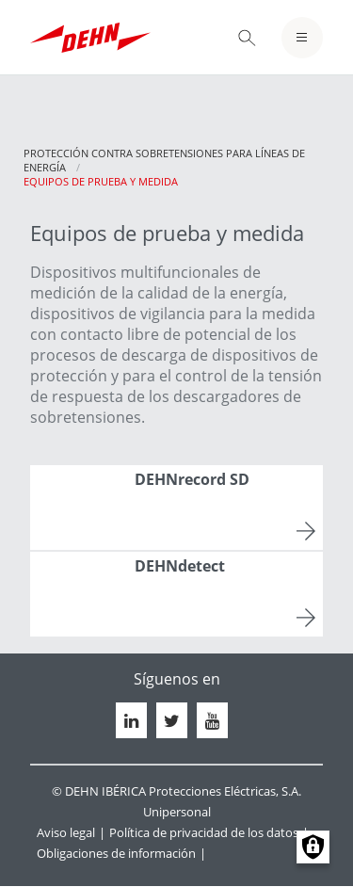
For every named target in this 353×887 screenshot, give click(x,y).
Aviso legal (66, 832)
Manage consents (313, 847)
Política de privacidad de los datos (203, 832)
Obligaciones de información (116, 853)
